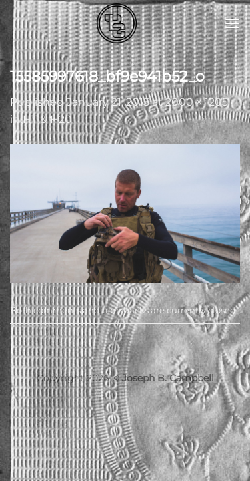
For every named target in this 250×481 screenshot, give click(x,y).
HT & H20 (47, 119)
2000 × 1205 (196, 102)
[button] (232, 23)
